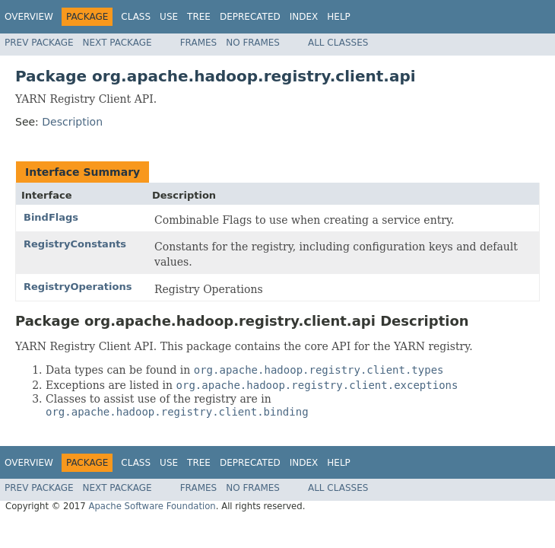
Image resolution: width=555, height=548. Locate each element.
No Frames (253, 42)
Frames (198, 42)
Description (72, 122)
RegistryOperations (78, 286)
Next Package (117, 42)
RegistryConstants (75, 244)
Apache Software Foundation (151, 506)
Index (304, 16)
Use (169, 16)
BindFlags (51, 217)
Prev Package (39, 42)
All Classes (338, 42)
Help (338, 16)
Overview (29, 16)
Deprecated (250, 16)
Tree (199, 16)
